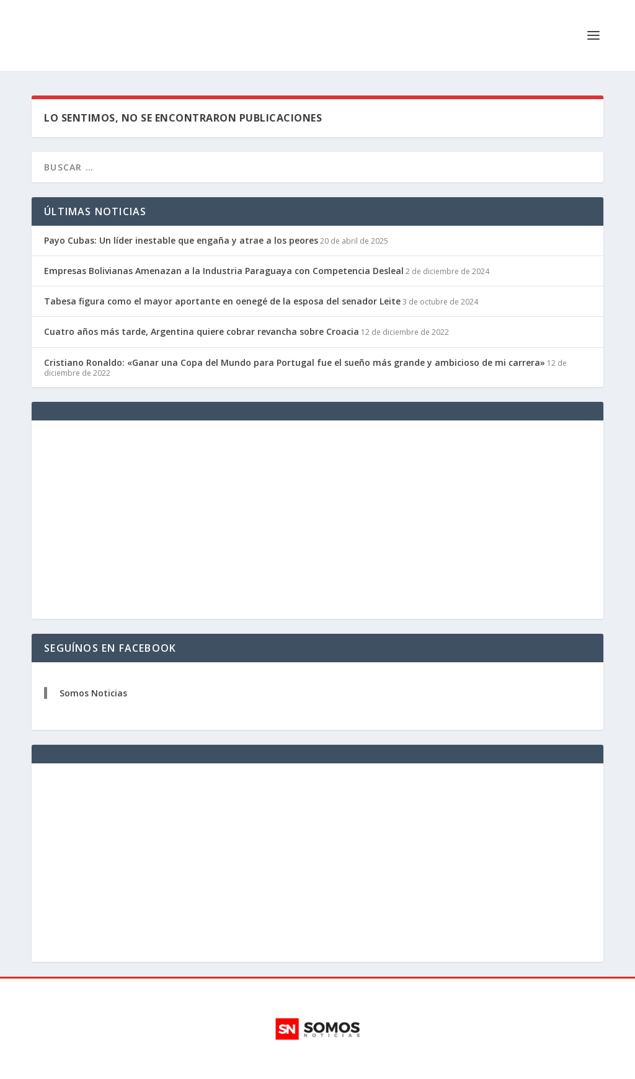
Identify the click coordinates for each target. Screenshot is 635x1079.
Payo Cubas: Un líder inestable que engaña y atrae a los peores (181, 240)
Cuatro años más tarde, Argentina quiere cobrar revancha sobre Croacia (201, 331)
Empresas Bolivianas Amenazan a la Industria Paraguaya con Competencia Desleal (224, 271)
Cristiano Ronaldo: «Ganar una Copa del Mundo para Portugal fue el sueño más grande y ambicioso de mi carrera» (294, 362)
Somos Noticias (93, 693)
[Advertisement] (317, 519)
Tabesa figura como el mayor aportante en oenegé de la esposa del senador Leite (222, 301)
